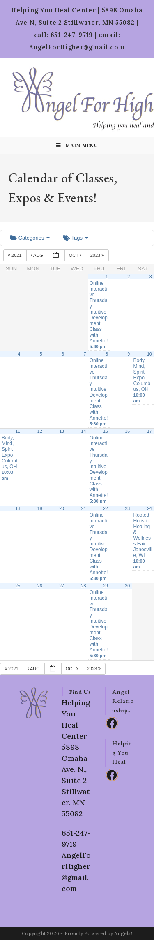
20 (61, 508)
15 (105, 431)
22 (105, 508)
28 (83, 585)
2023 (98, 255)
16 (127, 431)
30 (127, 585)
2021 (15, 255)
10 (149, 353)
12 (39, 431)
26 (39, 585)
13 (61, 431)
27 (61, 585)
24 (149, 508)
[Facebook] (112, 723)
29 (105, 585)
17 (149, 431)
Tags (75, 238)
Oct (76, 255)
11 (17, 431)
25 (17, 585)
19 (39, 508)
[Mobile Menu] (77, 145)
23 (127, 508)
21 (83, 508)
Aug (37, 255)
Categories (30, 238)
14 (83, 431)
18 (17, 508)
